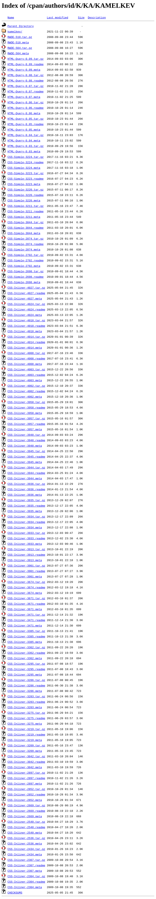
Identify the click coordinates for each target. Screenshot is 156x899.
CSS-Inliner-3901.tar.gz (26, 565)
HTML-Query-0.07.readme (26, 91)
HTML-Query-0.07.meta (24, 97)
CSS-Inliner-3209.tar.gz (26, 745)
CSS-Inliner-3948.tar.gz (26, 435)
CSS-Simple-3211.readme (26, 211)
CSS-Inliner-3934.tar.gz (26, 516)
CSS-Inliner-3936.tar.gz (26, 484)
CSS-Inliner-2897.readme (26, 778)
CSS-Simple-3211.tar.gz (26, 206)
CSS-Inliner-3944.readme (26, 473)
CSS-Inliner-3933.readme (26, 538)
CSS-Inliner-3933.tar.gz (26, 533)
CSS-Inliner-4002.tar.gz (26, 386)
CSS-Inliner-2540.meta (25, 832)
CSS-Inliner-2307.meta (25, 871)
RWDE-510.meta (18, 42)
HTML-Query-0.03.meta (24, 151)
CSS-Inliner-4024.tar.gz (26, 304)
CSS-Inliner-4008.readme (26, 358)
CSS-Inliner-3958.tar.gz (26, 402)
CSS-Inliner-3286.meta (25, 691)
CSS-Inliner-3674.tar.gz (26, 582)
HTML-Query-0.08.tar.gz (26, 75)
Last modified (57, 17)
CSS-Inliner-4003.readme (26, 375)
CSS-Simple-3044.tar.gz (26, 222)
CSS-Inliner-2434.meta (25, 854)
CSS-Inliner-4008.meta (25, 364)
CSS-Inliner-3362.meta (25, 658)
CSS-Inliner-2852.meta (25, 800)
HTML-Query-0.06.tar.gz (26, 102)
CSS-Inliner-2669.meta (25, 816)
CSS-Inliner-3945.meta (25, 462)
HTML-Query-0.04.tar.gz (26, 135)
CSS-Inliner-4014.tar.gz (26, 337)
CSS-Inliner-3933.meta (25, 544)
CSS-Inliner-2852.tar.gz (26, 789)
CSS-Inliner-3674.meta (25, 593)
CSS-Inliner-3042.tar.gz (26, 756)
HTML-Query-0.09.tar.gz (26, 59)
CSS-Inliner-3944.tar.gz (26, 467)
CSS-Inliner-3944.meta (25, 478)
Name (11, 17)
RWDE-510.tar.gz (20, 37)
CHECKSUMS (15, 892)
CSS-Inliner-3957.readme (26, 424)
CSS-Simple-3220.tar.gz (26, 189)
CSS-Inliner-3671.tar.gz (26, 598)
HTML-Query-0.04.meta (24, 140)
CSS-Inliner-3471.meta (25, 625)
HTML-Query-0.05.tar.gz (26, 119)
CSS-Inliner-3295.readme (26, 669)
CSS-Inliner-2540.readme (26, 827)
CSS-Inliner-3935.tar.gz (26, 500)
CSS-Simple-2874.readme (26, 244)
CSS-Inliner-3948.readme (26, 440)
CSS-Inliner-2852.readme (26, 794)
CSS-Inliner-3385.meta (25, 642)
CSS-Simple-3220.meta (24, 200)
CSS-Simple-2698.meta (24, 282)
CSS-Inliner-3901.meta (25, 576)
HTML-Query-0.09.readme (26, 64)
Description (97, 17)
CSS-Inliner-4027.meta (25, 298)
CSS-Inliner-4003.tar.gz (26, 369)
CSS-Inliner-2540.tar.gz (26, 822)
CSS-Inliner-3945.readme (26, 456)
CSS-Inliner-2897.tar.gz (26, 772)
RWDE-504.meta (18, 53)
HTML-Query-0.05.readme (26, 124)
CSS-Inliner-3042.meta (25, 767)
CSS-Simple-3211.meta (24, 217)
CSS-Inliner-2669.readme (26, 811)
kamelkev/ (15, 31)
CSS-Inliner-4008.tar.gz (26, 353)
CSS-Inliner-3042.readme (26, 762)
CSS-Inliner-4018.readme (26, 326)
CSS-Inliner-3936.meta (25, 495)
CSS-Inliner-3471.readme (26, 620)
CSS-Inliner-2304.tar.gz (26, 876)
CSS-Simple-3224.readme (26, 162)
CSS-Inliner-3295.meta (25, 674)
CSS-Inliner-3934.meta (25, 527)
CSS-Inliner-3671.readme (26, 604)
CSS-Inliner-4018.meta (25, 331)
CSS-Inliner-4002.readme (26, 391)
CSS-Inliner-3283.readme (26, 702)
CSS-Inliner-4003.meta (25, 380)
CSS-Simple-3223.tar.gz (26, 173)
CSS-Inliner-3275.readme (26, 718)
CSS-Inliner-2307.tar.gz (26, 860)
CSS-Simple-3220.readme (26, 195)
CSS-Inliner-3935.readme (26, 505)
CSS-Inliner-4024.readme (26, 309)
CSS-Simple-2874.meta (24, 249)
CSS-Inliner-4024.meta (25, 315)
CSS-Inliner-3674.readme (26, 587)
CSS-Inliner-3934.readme (26, 522)
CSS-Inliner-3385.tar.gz (26, 631)
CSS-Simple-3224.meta (24, 168)
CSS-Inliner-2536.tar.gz (26, 838)
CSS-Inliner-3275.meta (25, 723)
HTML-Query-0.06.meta (24, 113)
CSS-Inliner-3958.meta (25, 413)
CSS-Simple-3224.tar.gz (26, 157)
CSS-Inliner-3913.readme (26, 555)
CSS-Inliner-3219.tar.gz (26, 729)
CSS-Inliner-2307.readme (26, 865)
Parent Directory (21, 26)
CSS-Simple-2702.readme (26, 260)
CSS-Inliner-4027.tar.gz (26, 287)
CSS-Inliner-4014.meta (25, 347)
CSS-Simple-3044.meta (24, 233)
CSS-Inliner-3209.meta (25, 751)
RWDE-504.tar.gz (20, 48)
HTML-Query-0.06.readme (26, 108)
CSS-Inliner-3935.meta (25, 511)
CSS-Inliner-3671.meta (25, 609)
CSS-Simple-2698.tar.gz (26, 271)
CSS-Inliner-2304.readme (26, 881)
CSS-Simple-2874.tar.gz (26, 238)
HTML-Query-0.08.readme (26, 80)
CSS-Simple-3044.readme (26, 228)
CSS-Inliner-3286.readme (26, 685)
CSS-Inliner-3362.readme (26, 653)
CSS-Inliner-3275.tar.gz (26, 713)
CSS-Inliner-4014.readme (26, 342)
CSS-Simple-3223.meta (24, 184)
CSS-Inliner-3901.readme (26, 571)
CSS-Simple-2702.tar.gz (26, 255)
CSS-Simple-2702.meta (24, 266)
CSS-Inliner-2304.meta (25, 887)
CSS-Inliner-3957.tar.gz (26, 418)
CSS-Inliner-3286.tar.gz (26, 680)
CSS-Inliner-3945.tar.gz (26, 451)
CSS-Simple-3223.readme (26, 178)
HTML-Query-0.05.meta (24, 129)
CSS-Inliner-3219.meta (25, 740)
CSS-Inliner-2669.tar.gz (26, 805)
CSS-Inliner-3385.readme (26, 636)
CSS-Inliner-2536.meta (25, 843)
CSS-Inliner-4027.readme (26, 293)
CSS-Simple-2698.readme (26, 277)
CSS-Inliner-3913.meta (25, 560)
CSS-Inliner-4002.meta (25, 396)
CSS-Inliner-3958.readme (26, 407)
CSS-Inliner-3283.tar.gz (26, 696)
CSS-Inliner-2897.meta (25, 783)
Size (81, 17)
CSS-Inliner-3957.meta (25, 429)
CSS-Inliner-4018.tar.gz (26, 320)
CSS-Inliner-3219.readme (26, 734)
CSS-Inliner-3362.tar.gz (26, 647)
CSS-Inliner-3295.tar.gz (26, 663)
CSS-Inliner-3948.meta (25, 446)
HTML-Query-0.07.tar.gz (26, 86)
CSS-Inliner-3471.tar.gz (26, 614)
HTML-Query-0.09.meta (24, 69)
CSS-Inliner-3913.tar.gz (26, 549)
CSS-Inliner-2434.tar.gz (26, 849)
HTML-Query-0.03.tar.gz (26, 146)
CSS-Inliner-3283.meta (25, 707)
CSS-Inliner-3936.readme (26, 489)
